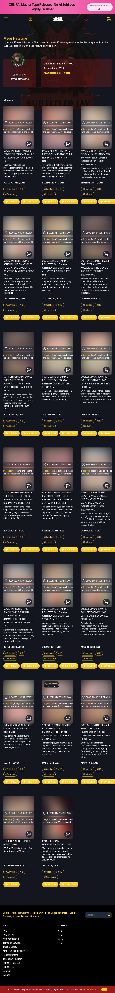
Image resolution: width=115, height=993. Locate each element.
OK (104, 989)
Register (9, 129)
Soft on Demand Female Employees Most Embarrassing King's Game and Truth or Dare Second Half (56, 732)
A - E (60, 930)
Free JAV (38, 912)
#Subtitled (10, 189)
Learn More (90, 989)
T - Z (60, 942)
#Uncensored (50, 877)
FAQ (5, 930)
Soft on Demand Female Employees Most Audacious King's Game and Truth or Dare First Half (17, 383)
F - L (60, 934)
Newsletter (24, 912)
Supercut (30, 201)
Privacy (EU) (9, 967)
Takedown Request (12, 959)
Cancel (6, 975)
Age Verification (11, 938)
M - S (60, 938)
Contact (6, 971)
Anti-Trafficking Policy (14, 951)
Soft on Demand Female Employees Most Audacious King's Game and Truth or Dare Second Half (95, 268)
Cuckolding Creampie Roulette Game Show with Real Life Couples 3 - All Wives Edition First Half (57, 268)
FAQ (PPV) (8, 934)
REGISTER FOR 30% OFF (99, 7)
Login (6, 912)
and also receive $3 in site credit (18, 132)
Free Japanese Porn (56, 912)
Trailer (11, 201)
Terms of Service (11, 942)
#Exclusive (10, 194)
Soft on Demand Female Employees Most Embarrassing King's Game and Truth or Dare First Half (95, 732)
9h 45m (54, 686)
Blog (72, 912)
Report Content (10, 955)
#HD (21, 189)
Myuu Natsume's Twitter (57, 72)
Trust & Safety (10, 946)
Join (13, 912)
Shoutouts (36, 916)
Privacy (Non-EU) (11, 963)
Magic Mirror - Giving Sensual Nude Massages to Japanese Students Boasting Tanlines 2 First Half (18, 268)
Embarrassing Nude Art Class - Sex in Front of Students (17, 728)
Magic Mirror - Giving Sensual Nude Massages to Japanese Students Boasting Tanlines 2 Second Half (95, 157)
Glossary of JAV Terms (15, 916)
